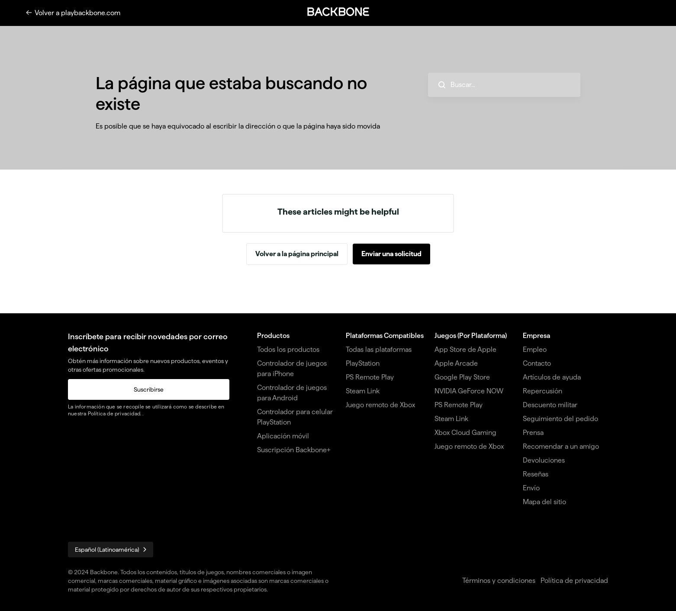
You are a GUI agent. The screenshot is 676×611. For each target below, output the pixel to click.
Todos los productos (288, 349)
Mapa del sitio (544, 501)
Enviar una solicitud (391, 253)
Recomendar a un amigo (561, 446)
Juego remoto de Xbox (380, 404)
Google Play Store (462, 377)
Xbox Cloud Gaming (465, 432)
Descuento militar (550, 404)
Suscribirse (149, 389)
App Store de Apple (465, 349)
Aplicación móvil (283, 436)
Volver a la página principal (296, 253)
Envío (531, 488)
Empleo (535, 349)
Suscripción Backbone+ (294, 449)
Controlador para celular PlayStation (295, 417)
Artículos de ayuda (552, 377)
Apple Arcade (456, 363)
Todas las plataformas (379, 349)
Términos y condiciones (498, 580)
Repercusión (542, 391)
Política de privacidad (114, 413)
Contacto (537, 363)
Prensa (533, 432)
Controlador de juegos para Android (292, 393)
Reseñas (535, 474)
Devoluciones (544, 460)
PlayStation (363, 363)
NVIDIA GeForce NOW (469, 391)
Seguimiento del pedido (560, 418)
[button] (338, 11)
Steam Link (363, 391)
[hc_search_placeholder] (504, 85)
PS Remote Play (370, 377)
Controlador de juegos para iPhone (292, 368)
